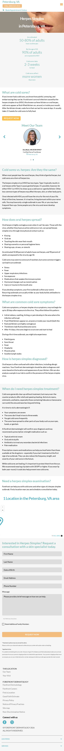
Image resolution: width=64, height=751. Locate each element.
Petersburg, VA (11, 1)
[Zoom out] (2, 510)
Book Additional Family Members (17, 624)
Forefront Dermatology (12, 685)
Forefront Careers (10, 688)
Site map (6, 708)
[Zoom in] (2, 507)
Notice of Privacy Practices (13, 704)
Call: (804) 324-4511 (12, 6)
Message (6, 592)
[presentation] (4, 136)
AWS (54, 536)
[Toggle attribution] (61, 536)
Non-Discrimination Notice (14, 712)
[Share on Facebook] (5, 722)
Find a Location (9, 692)
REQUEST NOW (11, 118)
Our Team (7, 672)
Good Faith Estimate (11, 696)
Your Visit (7, 675)
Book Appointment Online (16, 10)
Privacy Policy (8, 700)
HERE (58, 536)
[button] (31, 160)
